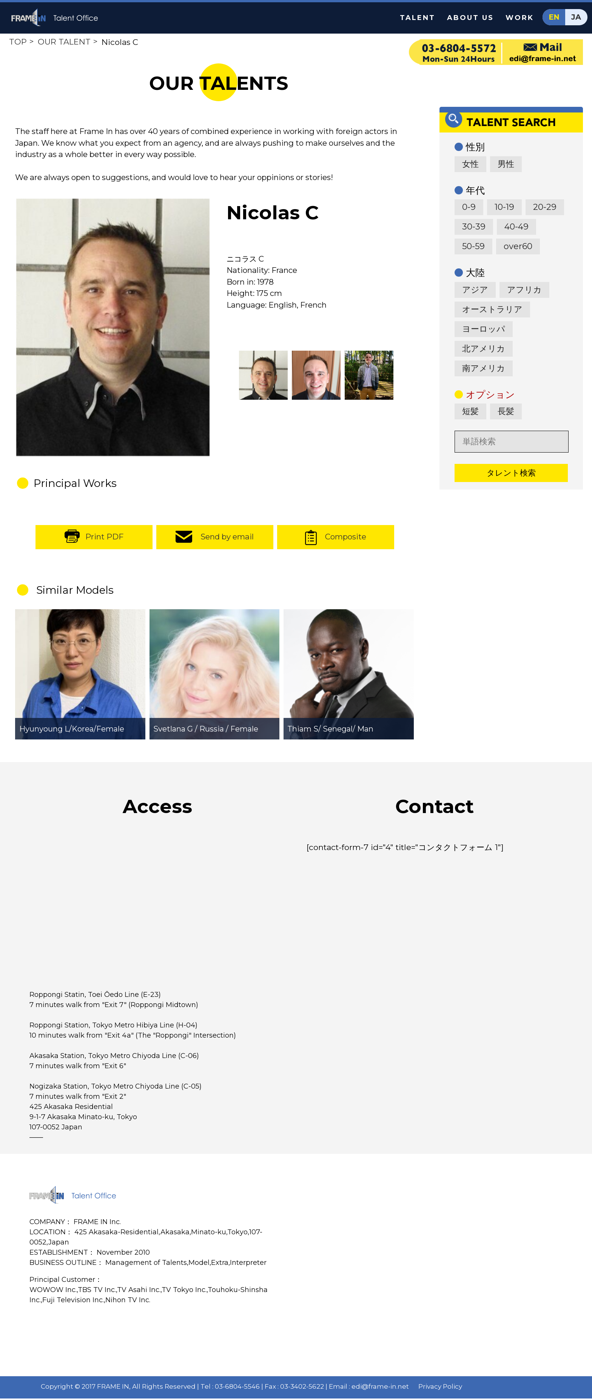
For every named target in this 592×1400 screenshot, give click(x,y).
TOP (18, 41)
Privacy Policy (440, 1388)
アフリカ (524, 290)
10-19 (504, 207)
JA (576, 17)
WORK (520, 18)
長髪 (506, 411)
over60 (518, 246)
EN (554, 17)
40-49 (516, 227)
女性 (470, 164)
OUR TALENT (64, 41)
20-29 (545, 207)
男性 (506, 164)
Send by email (227, 538)
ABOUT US (470, 18)
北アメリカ (483, 348)
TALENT (417, 18)
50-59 (473, 246)
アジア (475, 290)
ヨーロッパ (483, 329)
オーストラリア (492, 309)
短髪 (470, 411)
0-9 (469, 207)
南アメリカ (483, 368)
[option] (112, 329)
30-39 (474, 227)
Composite (345, 538)
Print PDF (104, 538)
